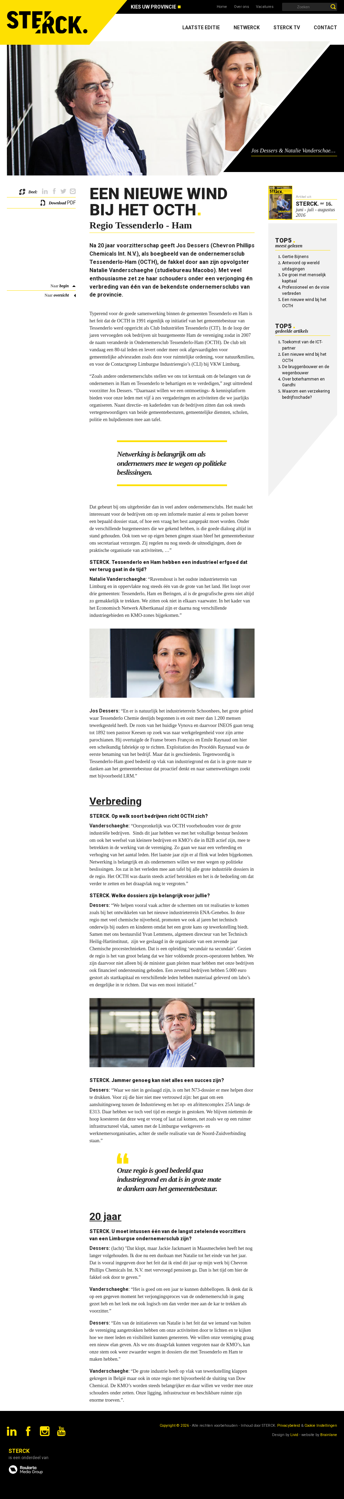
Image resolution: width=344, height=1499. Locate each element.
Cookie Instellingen (320, 1425)
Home (222, 6)
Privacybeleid (288, 1425)
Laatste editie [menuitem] (201, 27)
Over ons (241, 6)
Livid (294, 1435)
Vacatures (264, 6)
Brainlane (328, 1435)
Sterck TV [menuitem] (286, 27)
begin (64, 285)
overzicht (61, 295)
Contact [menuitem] (325, 27)
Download (57, 203)
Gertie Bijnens (295, 256)
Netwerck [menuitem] (247, 27)
